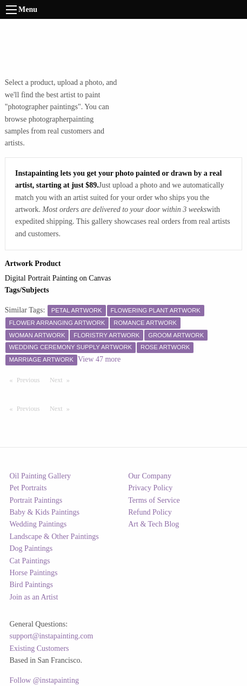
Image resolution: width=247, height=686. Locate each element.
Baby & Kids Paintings (45, 512)
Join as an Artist (34, 597)
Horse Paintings (34, 573)
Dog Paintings (31, 548)
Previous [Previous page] (31, 379)
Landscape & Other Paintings (54, 536)
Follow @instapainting (44, 680)
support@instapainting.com (52, 636)
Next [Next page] (62, 379)
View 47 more (99, 359)
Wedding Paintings (38, 524)
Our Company (149, 476)
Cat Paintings (30, 561)
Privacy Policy (150, 488)
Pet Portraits (28, 488)
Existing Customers (39, 648)
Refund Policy (150, 512)
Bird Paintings (32, 585)
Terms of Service (153, 500)
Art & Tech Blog (153, 524)
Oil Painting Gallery (40, 476)
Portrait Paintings (36, 500)
